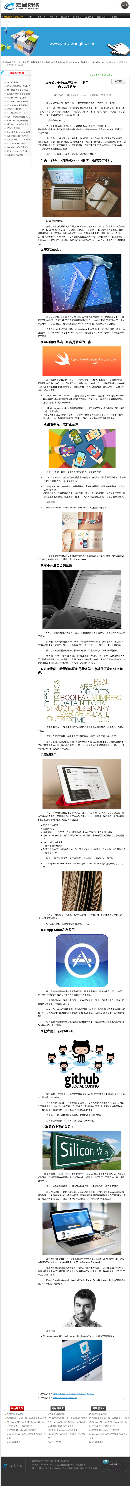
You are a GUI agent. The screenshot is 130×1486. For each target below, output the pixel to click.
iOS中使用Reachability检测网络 (21, 1430)
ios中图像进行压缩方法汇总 (19, 1426)
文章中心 (57, 62)
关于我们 (41, 17)
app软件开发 (84, 62)
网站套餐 (101, 17)
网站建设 (65, 17)
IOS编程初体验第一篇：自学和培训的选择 (26, 1418)
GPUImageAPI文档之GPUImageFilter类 (25, 1422)
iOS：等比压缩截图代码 (18, 118)
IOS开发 (97, 62)
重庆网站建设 (38, 1461)
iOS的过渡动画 (13, 1442)
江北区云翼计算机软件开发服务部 (34, 62)
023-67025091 (62, 1461)
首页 (29, 17)
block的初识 (12, 84)
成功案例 (89, 17)
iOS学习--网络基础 (15, 1414)
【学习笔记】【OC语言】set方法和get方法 (73, 1394)
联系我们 (10, 22)
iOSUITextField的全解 (17, 145)
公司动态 (53, 17)
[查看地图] (92, 1468)
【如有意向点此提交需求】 (101, 75)
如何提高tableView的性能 (65, 1397)
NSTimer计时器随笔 (16, 99)
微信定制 (77, 17)
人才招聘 (113, 17)
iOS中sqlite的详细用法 (17, 137)
